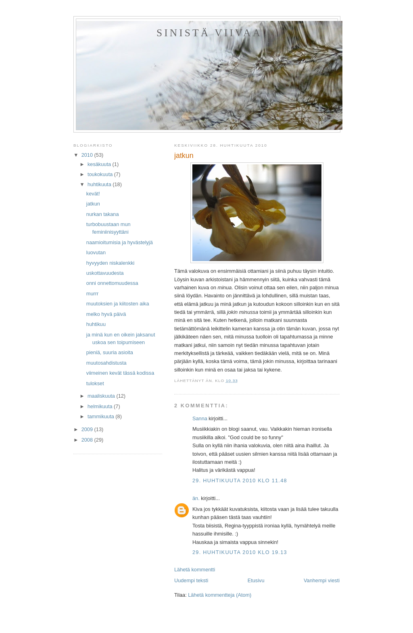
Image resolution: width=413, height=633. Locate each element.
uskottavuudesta (105, 273)
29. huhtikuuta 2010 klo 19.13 (239, 552)
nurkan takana (102, 214)
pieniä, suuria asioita (109, 352)
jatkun (93, 204)
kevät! (93, 194)
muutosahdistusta (106, 363)
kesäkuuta (100, 164)
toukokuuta (101, 174)
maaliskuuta (102, 396)
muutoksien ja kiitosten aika (117, 304)
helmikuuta (101, 406)
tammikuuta (101, 416)
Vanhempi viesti (322, 580)
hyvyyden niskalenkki (110, 263)
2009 (87, 429)
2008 (87, 440)
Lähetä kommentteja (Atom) (219, 595)
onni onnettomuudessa (112, 283)
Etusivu (256, 580)
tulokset (95, 383)
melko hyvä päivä (106, 314)
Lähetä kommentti (194, 570)
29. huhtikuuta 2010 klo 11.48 (239, 480)
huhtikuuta (100, 184)
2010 (87, 155)
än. (196, 498)
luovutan (96, 252)
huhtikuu (96, 324)
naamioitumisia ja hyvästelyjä (119, 242)
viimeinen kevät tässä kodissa (120, 373)
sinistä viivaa (209, 33)
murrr (92, 294)
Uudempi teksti (191, 580)
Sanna (199, 418)
